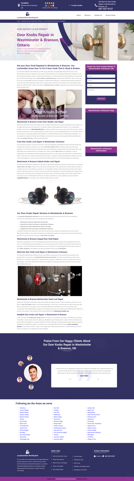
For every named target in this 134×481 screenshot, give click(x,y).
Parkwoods (91, 419)
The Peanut (91, 421)
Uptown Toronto (92, 428)
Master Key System (58, 459)
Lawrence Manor (58, 439)
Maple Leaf (91, 410)
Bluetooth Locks (78, 460)
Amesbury (23, 408)
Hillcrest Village (58, 421)
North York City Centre (94, 415)
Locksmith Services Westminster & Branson (32, 21)
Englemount (57, 415)
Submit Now (101, 99)
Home (79, 15)
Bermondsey (23, 421)
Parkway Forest (92, 417)
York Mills (90, 437)
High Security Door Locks (60, 456)
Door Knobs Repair (58, 469)
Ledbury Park (91, 408)
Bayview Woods (24, 417)
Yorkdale (56, 410)
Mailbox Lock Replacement (82, 466)
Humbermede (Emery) (60, 428)
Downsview (23, 437)
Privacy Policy (78, 456)
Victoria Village (92, 430)
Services (88, 15)
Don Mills (22, 432)
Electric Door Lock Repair (60, 463)
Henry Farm (57, 419)
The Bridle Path (24, 426)
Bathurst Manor (24, 412)
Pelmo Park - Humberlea (94, 424)
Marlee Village (58, 417)
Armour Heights (24, 410)
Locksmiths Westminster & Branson (66, 479)
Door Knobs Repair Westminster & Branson (54, 21)
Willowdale (91, 435)
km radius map (101, 127)
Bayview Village (24, 415)
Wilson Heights (24, 430)
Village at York (92, 439)
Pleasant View (92, 426)
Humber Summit (58, 426)
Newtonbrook (91, 412)
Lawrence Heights (59, 437)
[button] (31, 387)
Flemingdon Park (24, 439)
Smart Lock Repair (58, 466)
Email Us (99, 456)
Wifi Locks (77, 463)
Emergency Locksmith (80, 470)
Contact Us (98, 15)
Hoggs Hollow (57, 424)
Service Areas (110, 15)
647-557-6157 (106, 9)
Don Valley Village (25, 435)
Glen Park (56, 408)
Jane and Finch (58, 430)
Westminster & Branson (94, 432)
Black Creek (23, 424)
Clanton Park (23, 428)
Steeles (22, 419)
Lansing (56, 435)
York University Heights (60, 432)
